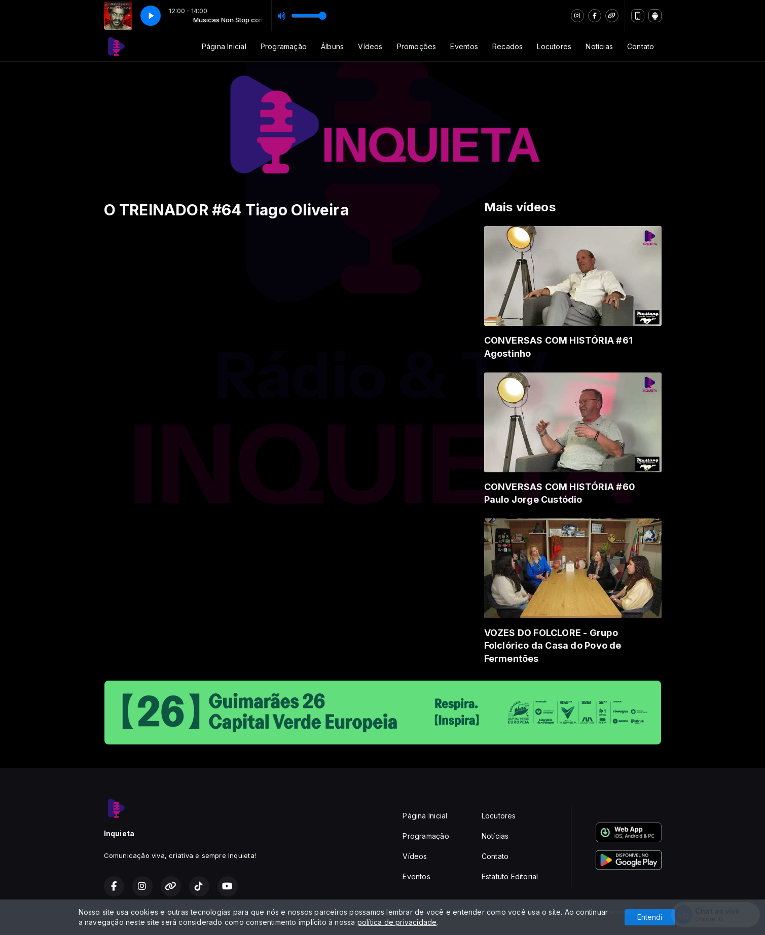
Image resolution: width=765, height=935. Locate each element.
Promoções (416, 46)
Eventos (464, 46)
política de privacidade (397, 922)
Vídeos (370, 46)
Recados (507, 46)
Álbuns (332, 46)
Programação (284, 46)
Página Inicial (224, 46)
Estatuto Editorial (510, 876)
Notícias (599, 46)
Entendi (649, 917)
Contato (640, 46)
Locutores (554, 46)
